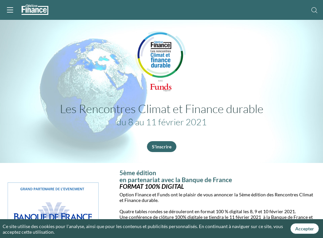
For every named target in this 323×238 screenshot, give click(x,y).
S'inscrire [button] (161, 146)
